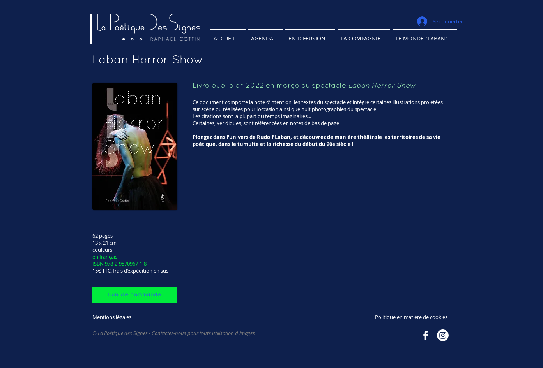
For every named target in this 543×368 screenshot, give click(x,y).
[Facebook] (426, 335)
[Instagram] (443, 335)
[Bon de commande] (134, 295)
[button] (310, 35)
